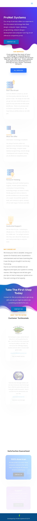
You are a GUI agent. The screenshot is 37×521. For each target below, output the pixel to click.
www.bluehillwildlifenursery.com (18, 352)
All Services (18, 70)
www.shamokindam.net (18, 396)
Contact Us (11, 41)
